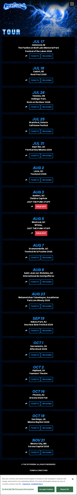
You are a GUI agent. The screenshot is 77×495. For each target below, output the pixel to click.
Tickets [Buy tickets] (34, 56)
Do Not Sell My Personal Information (18, 489)
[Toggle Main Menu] (72, 4)
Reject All (65, 489)
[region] (38, 485)
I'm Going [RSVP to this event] (47, 56)
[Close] (73, 479)
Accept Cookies (46, 489)
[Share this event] (26, 56)
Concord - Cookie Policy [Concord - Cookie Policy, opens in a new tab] (32, 484)
